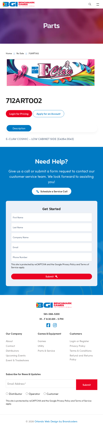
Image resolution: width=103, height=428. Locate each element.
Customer (53, 394)
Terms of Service (83, 400)
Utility (41, 346)
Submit (52, 276)
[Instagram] (55, 325)
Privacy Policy (69, 264)
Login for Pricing (19, 113)
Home (9, 53)
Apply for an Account (48, 113)
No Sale (20, 53)
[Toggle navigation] (98, 4)
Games (42, 341)
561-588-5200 (52, 314)
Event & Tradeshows (17, 360)
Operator (34, 394)
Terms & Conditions (80, 350)
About (9, 341)
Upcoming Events (16, 355)
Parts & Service (46, 350)
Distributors (12, 350)
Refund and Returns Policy (81, 357)
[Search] (90, 4)
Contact (10, 346)
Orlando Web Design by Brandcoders (56, 421)
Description (19, 128)
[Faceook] (48, 325)
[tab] (19, 128)
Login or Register (79, 341)
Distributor (15, 394)
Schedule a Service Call (52, 191)
